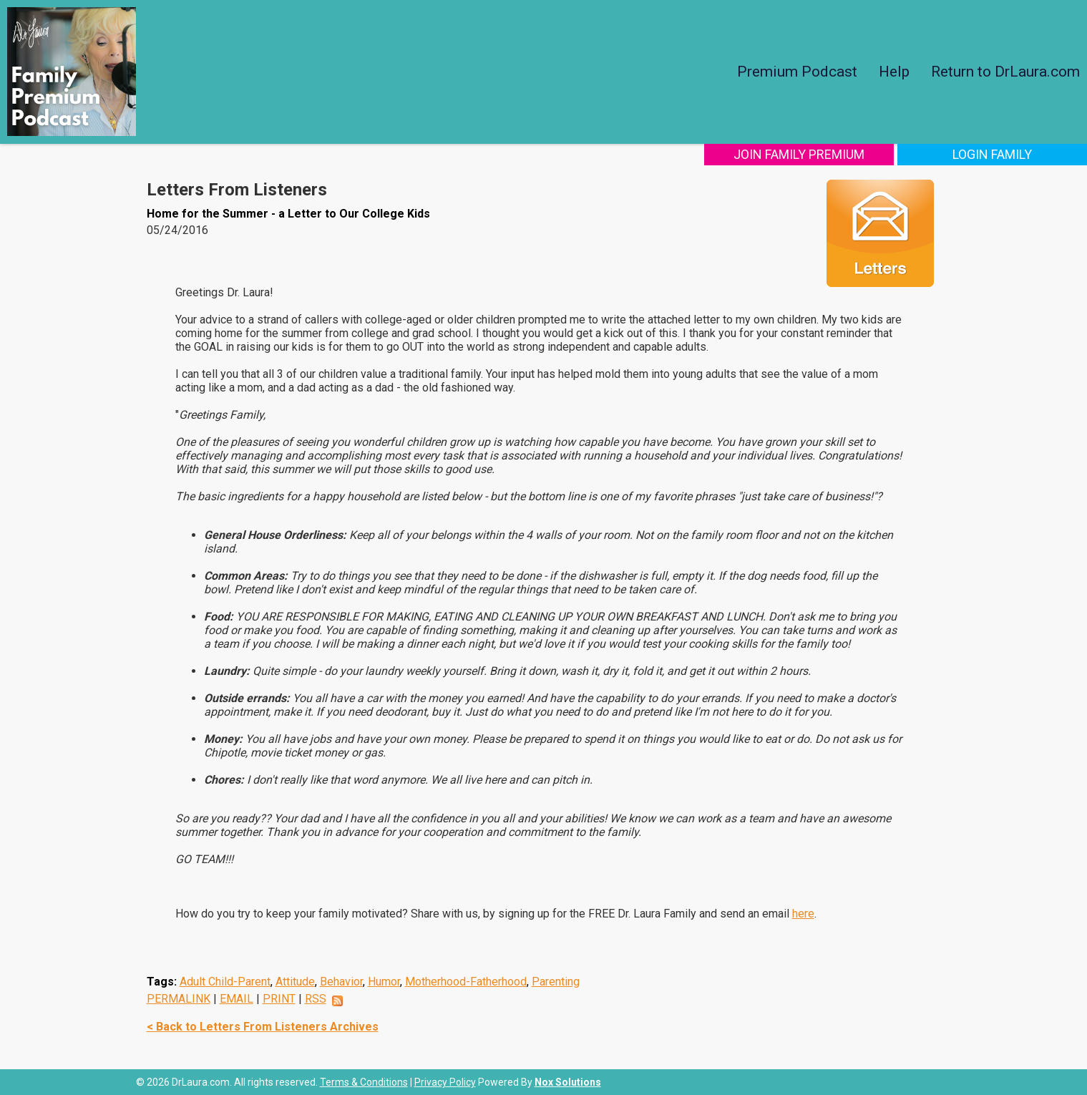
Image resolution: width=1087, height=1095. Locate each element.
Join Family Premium (798, 154)
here (803, 913)
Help (894, 71)
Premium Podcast (797, 71)
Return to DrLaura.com (1005, 71)
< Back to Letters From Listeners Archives (263, 1026)
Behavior (341, 981)
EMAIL (236, 999)
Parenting (556, 981)
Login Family (992, 154)
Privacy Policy (445, 1082)
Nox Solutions (568, 1082)
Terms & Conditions (364, 1082)
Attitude (295, 981)
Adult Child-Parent (225, 981)
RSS (315, 999)
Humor (384, 981)
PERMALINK (178, 999)
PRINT (279, 999)
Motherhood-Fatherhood (466, 981)
